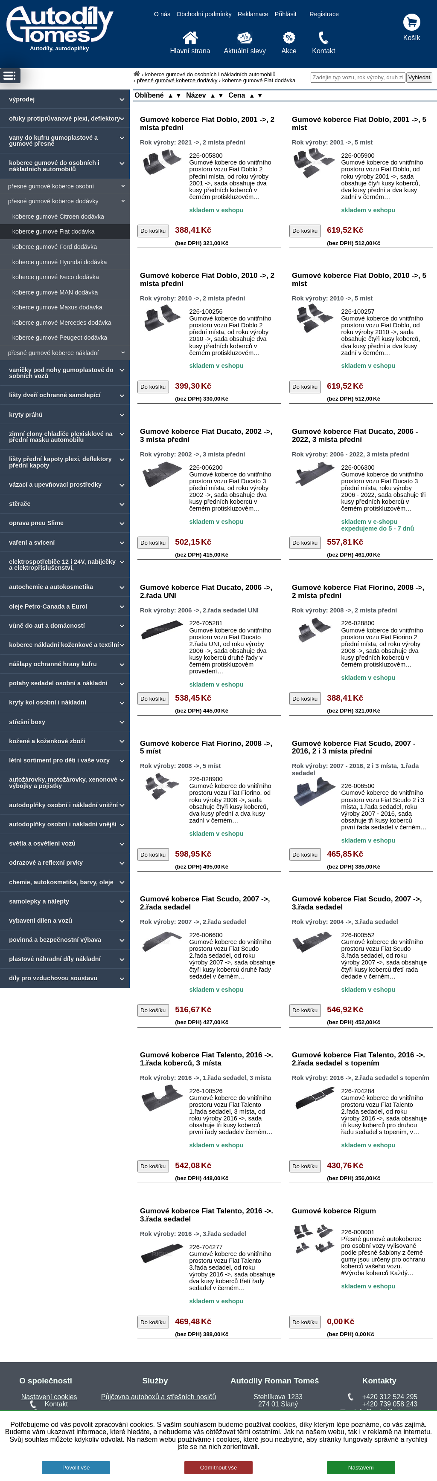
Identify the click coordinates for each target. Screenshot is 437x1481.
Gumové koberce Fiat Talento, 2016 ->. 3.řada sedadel (206, 1215)
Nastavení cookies (49, 1396)
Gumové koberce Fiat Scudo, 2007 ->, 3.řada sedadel (357, 903)
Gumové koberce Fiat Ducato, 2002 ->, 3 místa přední (206, 435)
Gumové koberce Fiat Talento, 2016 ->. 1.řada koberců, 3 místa (206, 1059)
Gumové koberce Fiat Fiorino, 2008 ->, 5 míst (206, 747)
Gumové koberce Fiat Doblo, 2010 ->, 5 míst (359, 279)
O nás (162, 14)
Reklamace (253, 14)
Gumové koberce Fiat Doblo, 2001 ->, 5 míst (359, 123)
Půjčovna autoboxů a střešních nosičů (158, 1396)
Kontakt (56, 1404)
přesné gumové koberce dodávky (177, 80)
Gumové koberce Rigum (334, 1211)
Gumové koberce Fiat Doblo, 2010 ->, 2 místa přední (207, 279)
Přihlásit (286, 14)
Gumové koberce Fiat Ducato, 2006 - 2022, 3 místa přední (355, 435)
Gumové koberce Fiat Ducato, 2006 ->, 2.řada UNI (206, 591)
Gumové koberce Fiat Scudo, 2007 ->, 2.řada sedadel (205, 903)
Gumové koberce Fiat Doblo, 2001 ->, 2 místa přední (207, 123)
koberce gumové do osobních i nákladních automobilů (210, 74)
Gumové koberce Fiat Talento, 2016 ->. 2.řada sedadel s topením (358, 1059)
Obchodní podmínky (204, 14)
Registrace (324, 14)
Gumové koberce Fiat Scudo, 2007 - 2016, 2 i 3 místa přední (354, 747)
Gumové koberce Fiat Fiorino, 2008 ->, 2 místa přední (358, 591)
